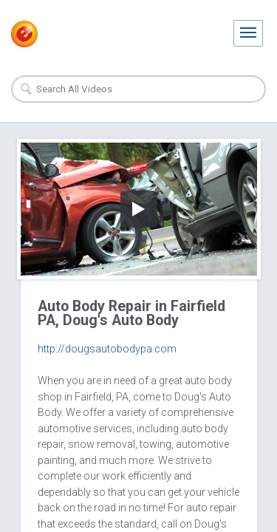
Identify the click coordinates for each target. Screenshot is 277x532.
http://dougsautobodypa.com (107, 349)
